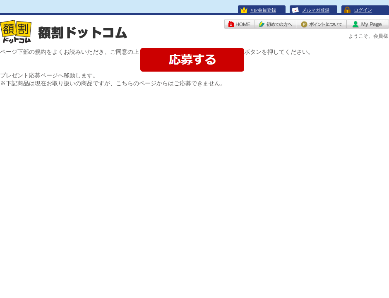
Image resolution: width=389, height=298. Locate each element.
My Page (368, 24)
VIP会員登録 (263, 9)
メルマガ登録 (315, 9)
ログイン (363, 9)
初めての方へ (275, 24)
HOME (239, 24)
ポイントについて (321, 24)
